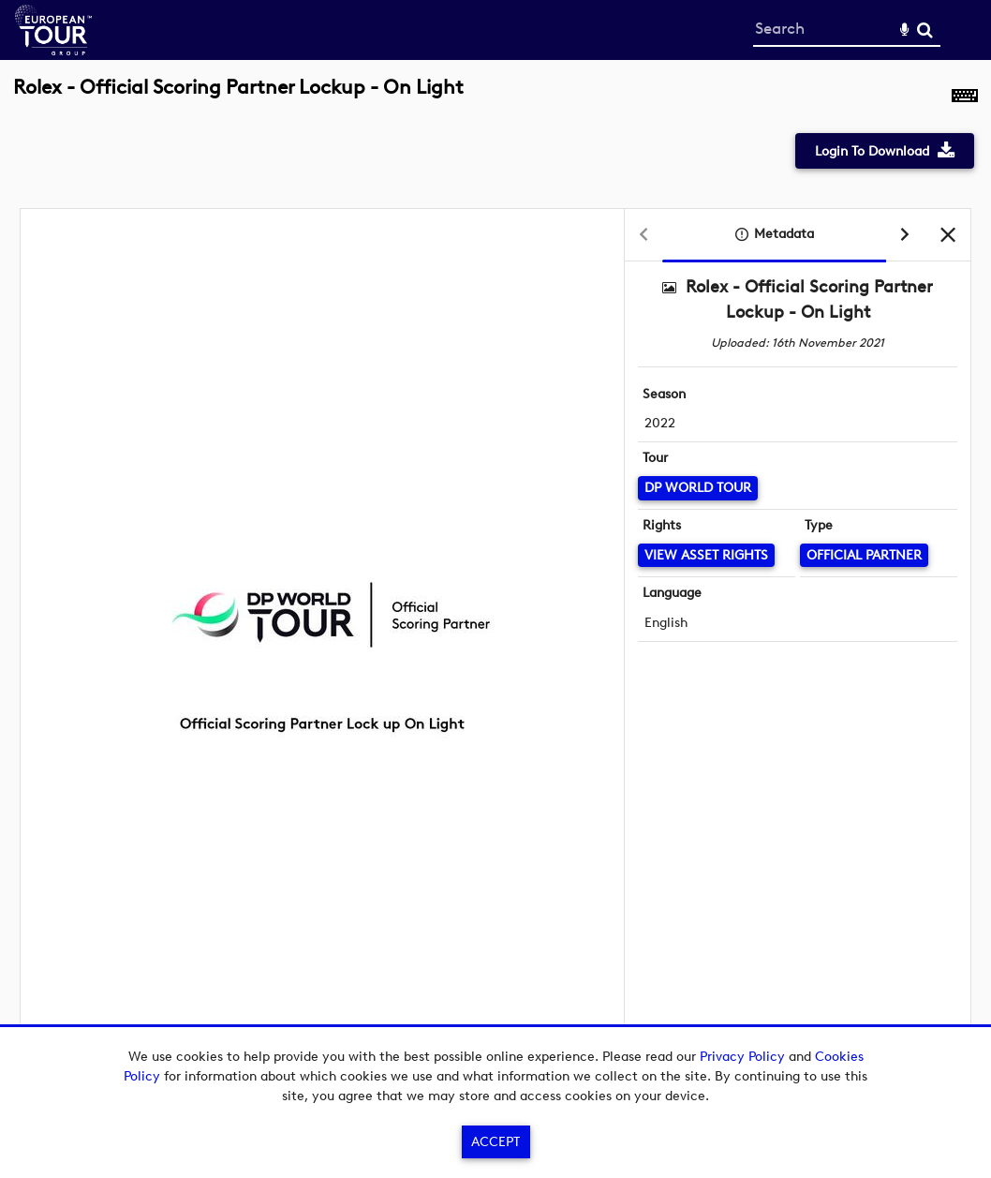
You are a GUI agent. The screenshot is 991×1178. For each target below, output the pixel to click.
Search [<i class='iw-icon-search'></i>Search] (925, 29)
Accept (495, 1142)
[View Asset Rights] (706, 555)
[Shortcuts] (965, 97)
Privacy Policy (742, 1057)
